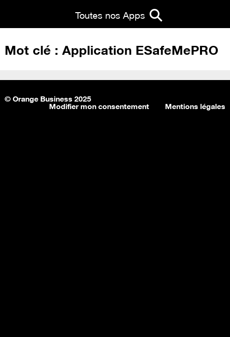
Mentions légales (195, 105)
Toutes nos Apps (110, 14)
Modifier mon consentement (99, 105)
